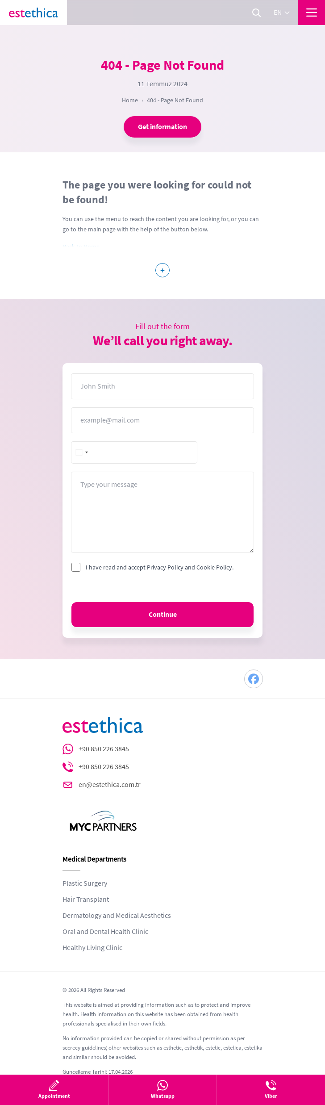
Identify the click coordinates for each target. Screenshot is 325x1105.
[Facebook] (253, 679)
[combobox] (82, 452)
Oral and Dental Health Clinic (105, 932)
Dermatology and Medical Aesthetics (116, 916)
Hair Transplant (85, 900)
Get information (162, 127)
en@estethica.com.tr (110, 785)
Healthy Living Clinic (92, 948)
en (282, 12)
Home (130, 100)
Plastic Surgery (84, 883)
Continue (163, 615)
